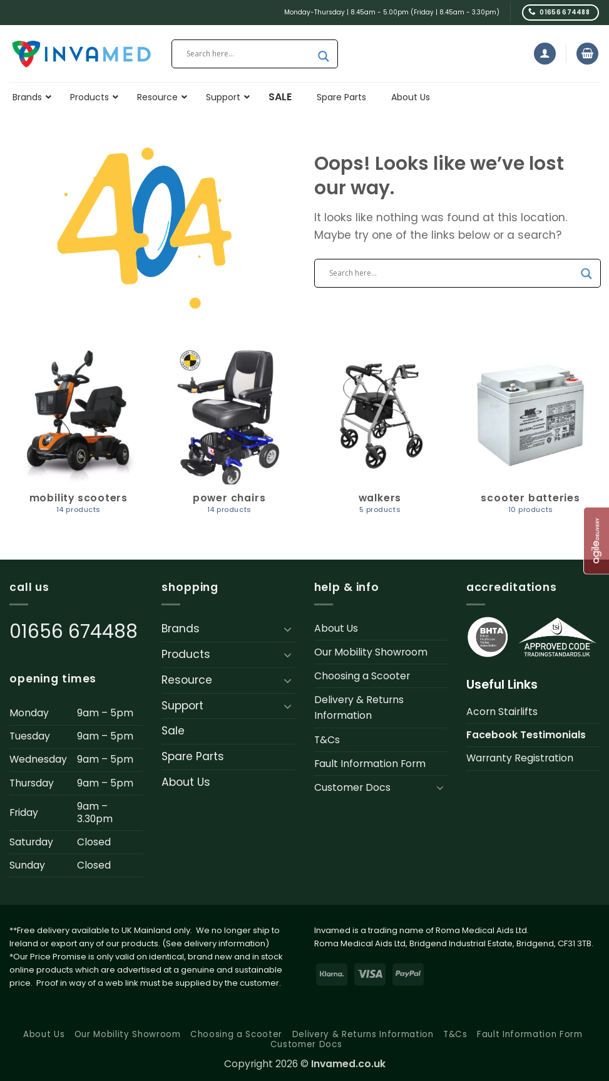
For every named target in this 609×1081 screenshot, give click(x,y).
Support (182, 705)
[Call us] (560, 12)
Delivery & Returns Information (359, 707)
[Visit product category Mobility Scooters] (78, 437)
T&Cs (327, 739)
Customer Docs (352, 787)
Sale (173, 730)
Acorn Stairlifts (502, 711)
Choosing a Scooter (362, 675)
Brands (180, 628)
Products (185, 654)
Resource (186, 679)
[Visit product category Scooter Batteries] (530, 437)
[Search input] (249, 54)
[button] (545, 54)
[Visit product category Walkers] (379, 437)
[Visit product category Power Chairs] (229, 437)
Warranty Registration (519, 758)
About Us (185, 782)
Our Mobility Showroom (370, 652)
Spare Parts (192, 756)
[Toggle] (287, 629)
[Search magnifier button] (323, 56)
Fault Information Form (370, 763)
